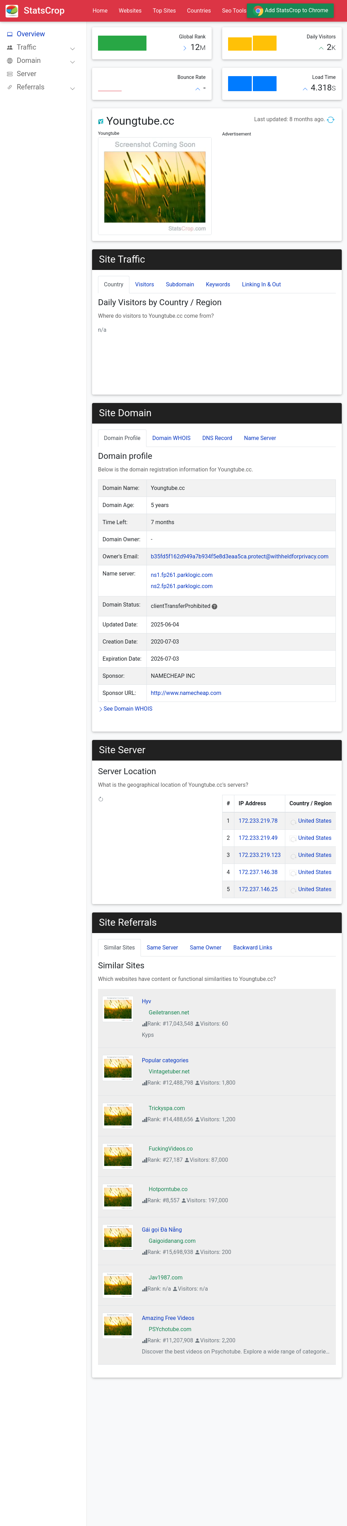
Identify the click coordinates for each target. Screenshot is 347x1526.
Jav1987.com (162, 1277)
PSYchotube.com (166, 1329)
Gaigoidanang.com (169, 1241)
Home (99, 10)
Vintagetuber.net (166, 1071)
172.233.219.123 (260, 855)
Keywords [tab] (218, 284)
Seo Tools (234, 10)
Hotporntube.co (165, 1189)
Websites (130, 10)
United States (314, 820)
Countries (199, 10)
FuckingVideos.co (167, 1148)
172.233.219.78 (258, 820)
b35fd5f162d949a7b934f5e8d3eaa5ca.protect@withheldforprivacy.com (240, 556)
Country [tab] (113, 284)
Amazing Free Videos (168, 1318)
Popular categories (165, 1060)
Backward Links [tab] (252, 947)
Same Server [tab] (162, 947)
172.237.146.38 (258, 872)
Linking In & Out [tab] (261, 284)
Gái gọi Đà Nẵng (162, 1229)
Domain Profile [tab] (122, 438)
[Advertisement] (279, 182)
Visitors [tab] (144, 284)
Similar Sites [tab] (119, 947)
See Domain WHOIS (125, 708)
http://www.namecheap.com (186, 693)
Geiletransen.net (165, 1012)
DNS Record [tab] (217, 438)
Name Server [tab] (260, 438)
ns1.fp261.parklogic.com (182, 575)
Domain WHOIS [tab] (171, 438)
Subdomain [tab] (180, 284)
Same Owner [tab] (205, 947)
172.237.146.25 (258, 889)
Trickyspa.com (163, 1108)
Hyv (146, 1001)
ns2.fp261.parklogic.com (182, 586)
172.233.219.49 (258, 838)
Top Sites (164, 10)
